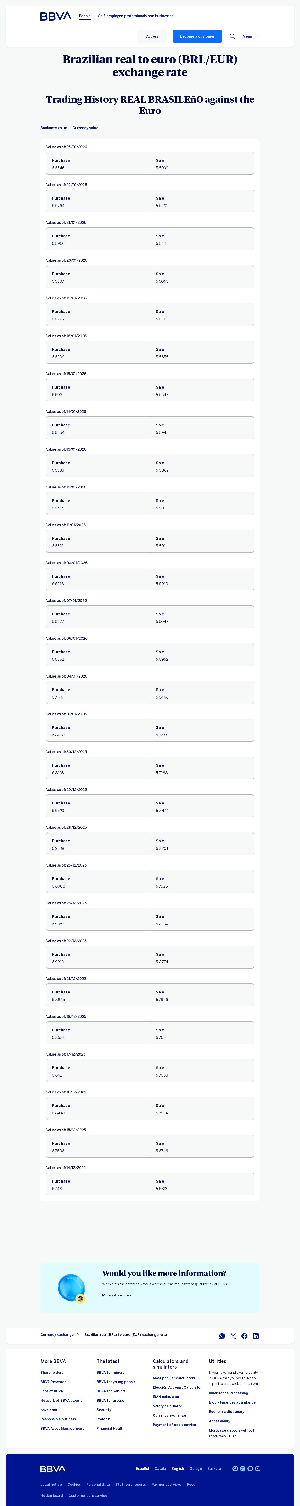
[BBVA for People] (54, 15)
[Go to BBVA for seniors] (111, 1391)
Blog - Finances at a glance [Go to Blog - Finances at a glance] (232, 1402)
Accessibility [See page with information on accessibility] (219, 1421)
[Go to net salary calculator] (167, 1406)
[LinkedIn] (250, 1468)
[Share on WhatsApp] (222, 1336)
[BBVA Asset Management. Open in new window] (62, 1428)
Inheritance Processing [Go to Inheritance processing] (228, 1393)
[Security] (104, 1410)
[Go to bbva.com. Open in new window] (48, 1410)
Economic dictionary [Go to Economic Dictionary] (226, 1412)
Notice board (51, 1496)
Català (160, 1469)
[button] (152, 36)
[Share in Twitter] (233, 1336)
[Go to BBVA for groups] (110, 1400)
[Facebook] (235, 1468)
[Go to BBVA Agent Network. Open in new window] (61, 1400)
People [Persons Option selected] (82, 16)
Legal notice (51, 1484)
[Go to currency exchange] (169, 1415)
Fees (191, 1484)
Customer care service (88, 1496)
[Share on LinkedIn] (256, 1336)
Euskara (214, 1469)
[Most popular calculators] (174, 1378)
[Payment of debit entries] (174, 1425)
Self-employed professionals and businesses (133, 16)
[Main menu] (251, 36)
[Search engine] (232, 37)
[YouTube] (257, 1468)
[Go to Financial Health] (110, 1428)
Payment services (166, 1484)
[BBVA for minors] (110, 1372)
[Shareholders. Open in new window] (51, 1372)
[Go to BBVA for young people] (116, 1382)
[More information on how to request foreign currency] (117, 1295)
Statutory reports (131, 1484)
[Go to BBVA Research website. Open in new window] (53, 1382)
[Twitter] (242, 1468)
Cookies (74, 1484)
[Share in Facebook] (244, 1336)
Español (142, 1469)
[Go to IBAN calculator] (166, 1397)
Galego (196, 1469)
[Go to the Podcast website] (104, 1419)
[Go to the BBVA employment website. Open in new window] (51, 1391)
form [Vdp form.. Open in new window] (255, 1384)
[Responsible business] (58, 1419)
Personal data (98, 1484)
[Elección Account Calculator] (177, 1387)
